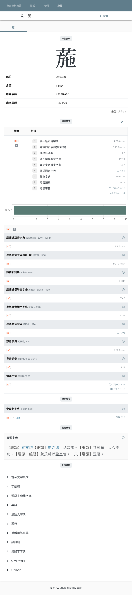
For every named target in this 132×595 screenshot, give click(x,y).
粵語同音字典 (48, 170)
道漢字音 (45, 188)
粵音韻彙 (45, 182)
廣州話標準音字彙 (50, 159)
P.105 (122, 171)
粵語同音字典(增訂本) (53, 147)
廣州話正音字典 (49, 141)
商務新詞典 (46, 153)
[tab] (13, 27)
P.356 (122, 417)
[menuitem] (66, 477)
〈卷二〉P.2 (118, 193)
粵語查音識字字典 (50, 165)
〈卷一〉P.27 (118, 188)
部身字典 (45, 176)
